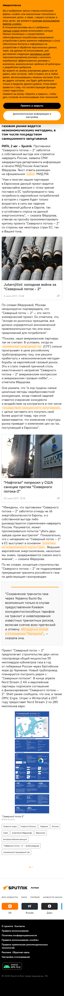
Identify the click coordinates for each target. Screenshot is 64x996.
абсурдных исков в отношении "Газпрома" (27, 631)
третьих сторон (11, 30)
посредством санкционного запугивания (31, 408)
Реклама (6, 952)
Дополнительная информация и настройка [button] (32, 115)
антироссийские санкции (15, 839)
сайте (31, 174)
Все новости (10, 897)
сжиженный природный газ (22, 346)
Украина (44, 826)
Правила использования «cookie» (20, 939)
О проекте (7, 926)
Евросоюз (40, 833)
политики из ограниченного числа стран (29, 545)
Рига (24, 897)
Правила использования (15, 930)
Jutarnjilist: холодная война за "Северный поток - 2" (30, 286)
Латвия (35, 897)
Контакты (20, 926)
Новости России (28, 826)
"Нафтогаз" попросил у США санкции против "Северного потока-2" (28, 486)
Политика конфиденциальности (19, 935)
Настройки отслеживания (16, 956)
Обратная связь (21, 952)
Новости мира (10, 826)
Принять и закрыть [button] (32, 105)
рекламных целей (40, 54)
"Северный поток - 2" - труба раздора (21, 845)
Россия (55, 826)
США (5, 833)
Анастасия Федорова (22, 833)
